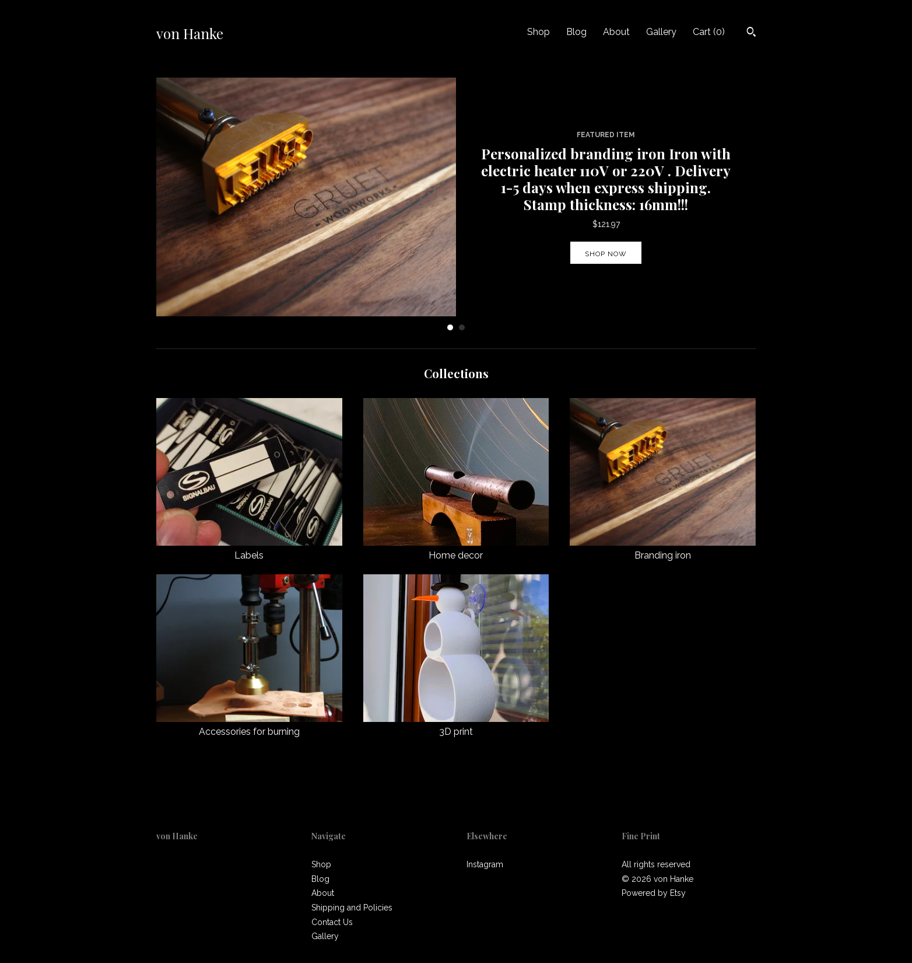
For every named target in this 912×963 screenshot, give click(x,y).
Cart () (709, 31)
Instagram (484, 864)
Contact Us (332, 922)
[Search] (751, 33)
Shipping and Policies (351, 907)
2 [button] (462, 327)
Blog (576, 31)
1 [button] (450, 327)
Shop (538, 31)
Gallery (661, 31)
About (616, 31)
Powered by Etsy (654, 893)
